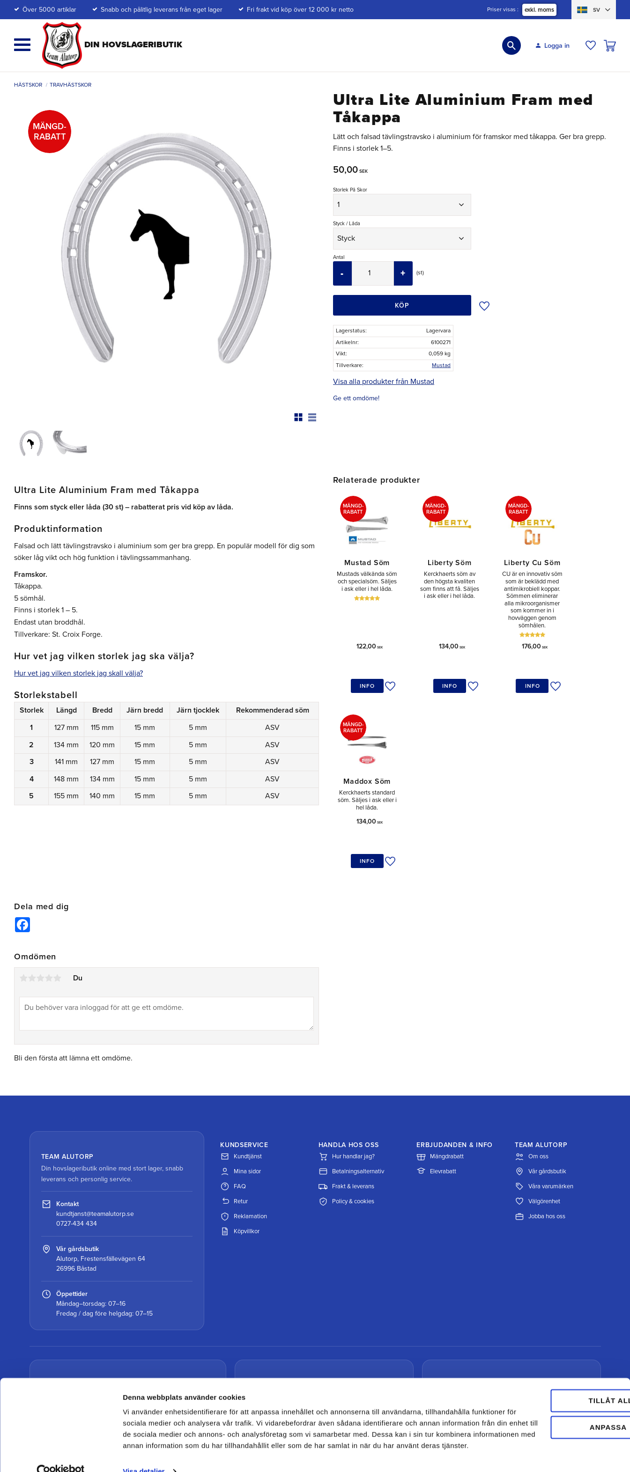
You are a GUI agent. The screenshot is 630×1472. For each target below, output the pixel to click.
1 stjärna (23, 901)
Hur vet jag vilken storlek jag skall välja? (78, 673)
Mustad (441, 365)
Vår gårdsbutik (540, 1094)
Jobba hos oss (540, 1139)
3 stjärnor (40, 901)
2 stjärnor (32, 901)
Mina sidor (240, 1094)
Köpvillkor (239, 1154)
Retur (234, 1124)
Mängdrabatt (440, 1079)
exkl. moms (539, 10)
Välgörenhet (537, 1124)
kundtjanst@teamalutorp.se (95, 1137)
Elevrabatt (436, 1094)
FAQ (233, 1109)
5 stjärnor (57, 901)
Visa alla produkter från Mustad (383, 381)
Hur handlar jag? (347, 1079)
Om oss (531, 1079)
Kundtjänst (241, 1079)
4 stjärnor (48, 901)
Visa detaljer (143, 1453)
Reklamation (243, 1139)
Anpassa (552, 1398)
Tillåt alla (551, 1372)
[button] (22, 45)
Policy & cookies (346, 1124)
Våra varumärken (544, 1109)
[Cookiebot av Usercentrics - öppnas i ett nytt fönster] (61, 1454)
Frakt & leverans (346, 1109)
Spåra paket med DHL (89, 1347)
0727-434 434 (76, 1147)
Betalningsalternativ (351, 1094)
